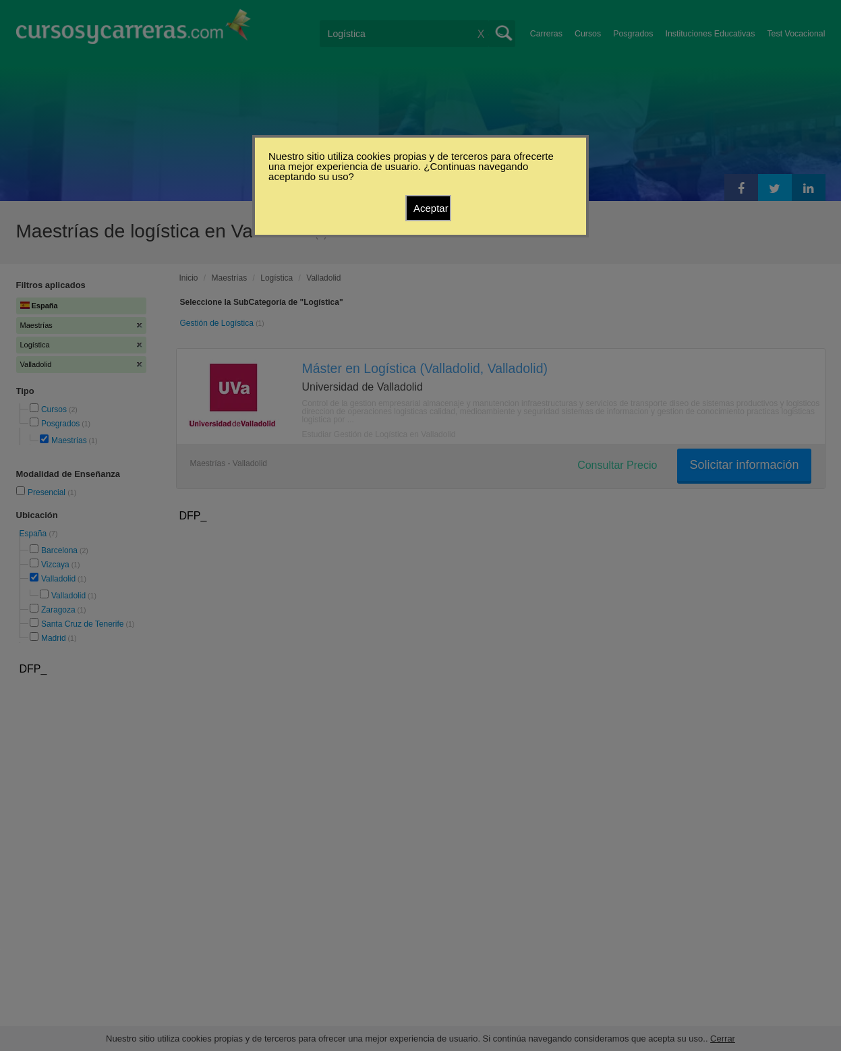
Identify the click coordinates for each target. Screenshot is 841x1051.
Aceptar (430, 208)
